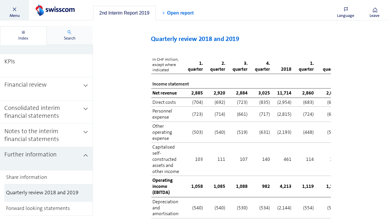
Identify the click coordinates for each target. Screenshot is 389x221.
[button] (14, 10)
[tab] (124, 13)
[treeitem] (46, 65)
